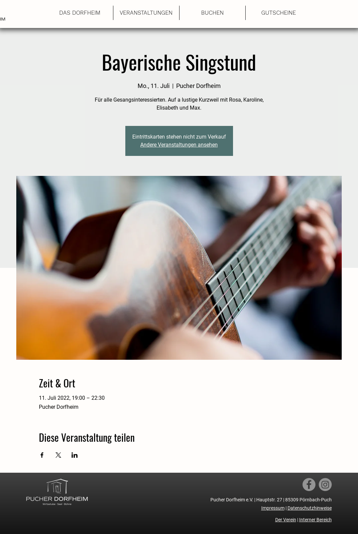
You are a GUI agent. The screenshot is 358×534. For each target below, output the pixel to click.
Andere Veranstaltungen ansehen (179, 145)
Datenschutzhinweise (310, 508)
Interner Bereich (315, 519)
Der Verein (285, 519)
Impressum (273, 508)
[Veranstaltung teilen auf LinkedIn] (74, 455)
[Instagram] (325, 484)
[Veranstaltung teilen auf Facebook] (42, 455)
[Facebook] (308, 484)
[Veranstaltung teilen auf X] (58, 455)
